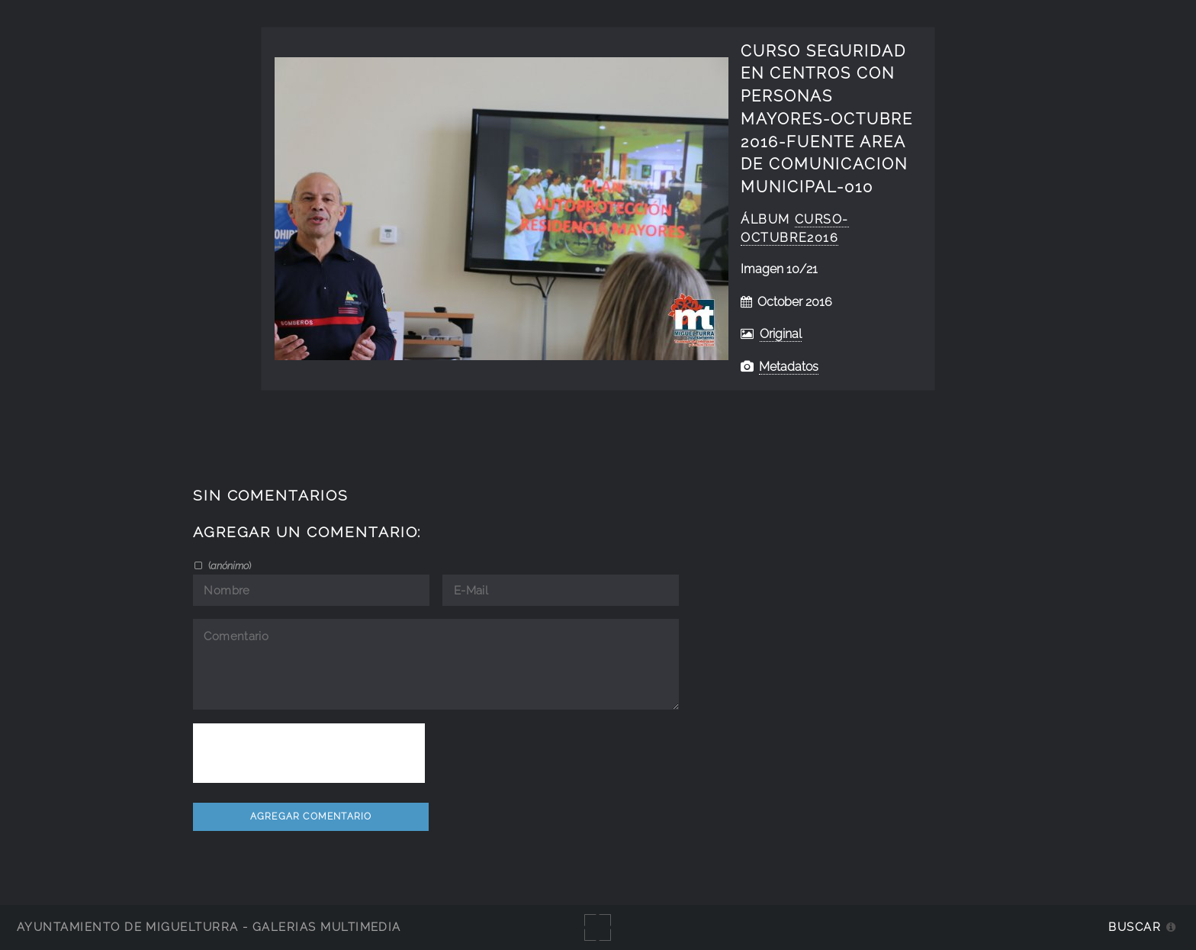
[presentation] (309, 753)
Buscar (1134, 926)
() (228, 565)
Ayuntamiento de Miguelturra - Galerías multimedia (209, 926)
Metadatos (788, 366)
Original (781, 334)
